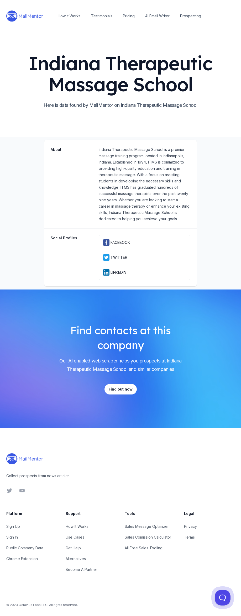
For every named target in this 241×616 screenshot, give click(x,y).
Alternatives (76, 558)
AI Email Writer (157, 16)
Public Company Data (24, 548)
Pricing (129, 16)
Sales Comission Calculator (148, 537)
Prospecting (190, 16)
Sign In (12, 537)
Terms (189, 537)
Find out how (121, 389)
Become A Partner (81, 569)
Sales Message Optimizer (147, 526)
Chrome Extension (22, 558)
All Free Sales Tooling (144, 548)
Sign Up (13, 526)
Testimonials (101, 16)
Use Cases (75, 537)
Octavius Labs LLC (33, 605)
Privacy (190, 526)
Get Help (73, 548)
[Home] (24, 16)
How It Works (69, 16)
